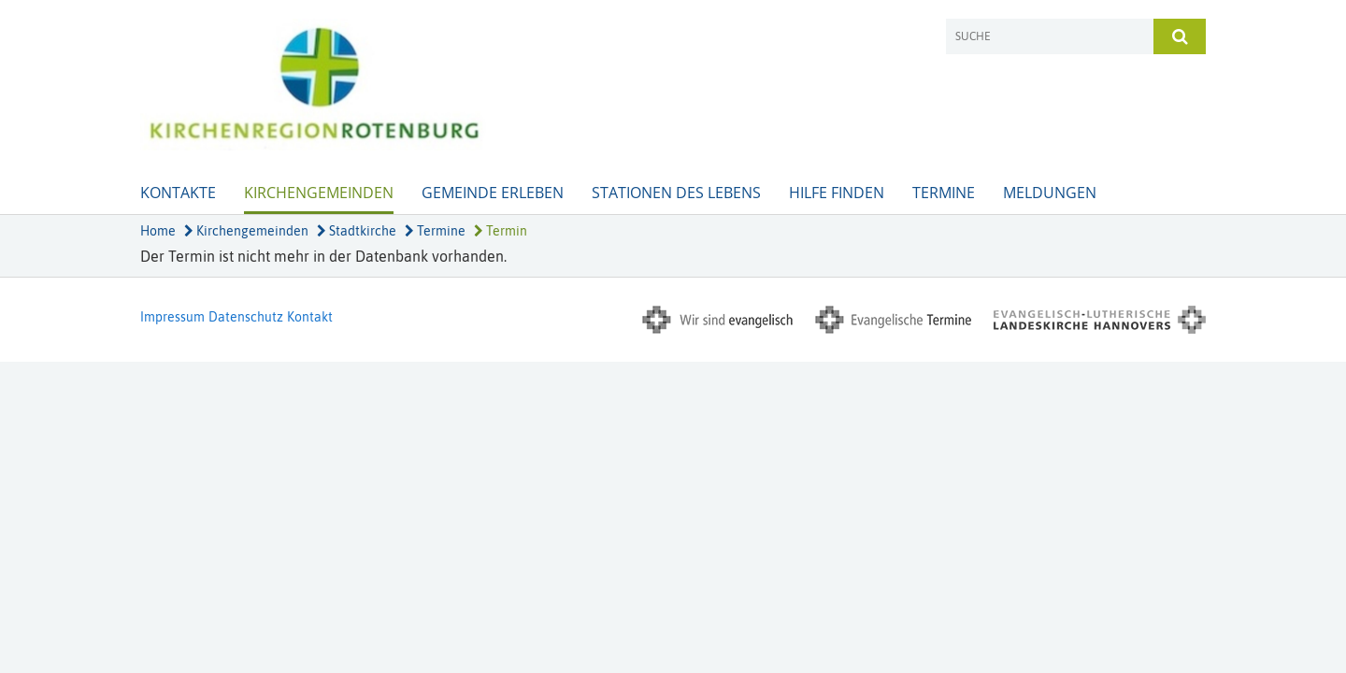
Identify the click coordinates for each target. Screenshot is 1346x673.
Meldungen (1049, 192)
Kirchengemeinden (319, 192)
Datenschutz (245, 316)
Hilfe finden (836, 192)
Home (158, 230)
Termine (943, 192)
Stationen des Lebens (676, 192)
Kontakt (310, 316)
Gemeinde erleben (493, 192)
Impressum (172, 316)
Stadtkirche (356, 230)
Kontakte (178, 192)
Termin (500, 230)
